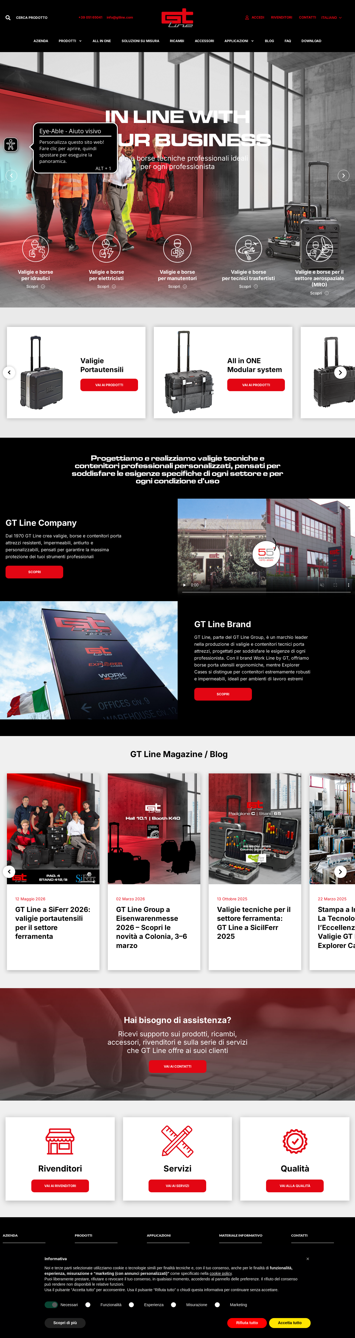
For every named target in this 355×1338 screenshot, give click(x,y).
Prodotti (70, 41)
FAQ (288, 41)
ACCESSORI (204, 41)
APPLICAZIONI (239, 41)
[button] (11, 175)
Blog (269, 41)
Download (311, 41)
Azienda (41, 41)
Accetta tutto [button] (290, 1323)
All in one (102, 41)
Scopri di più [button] (65, 1323)
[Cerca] (8, 17)
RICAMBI (177, 41)
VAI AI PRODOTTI (109, 385)
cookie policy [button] (220, 1273)
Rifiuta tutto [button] (247, 1323)
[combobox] (41, 17)
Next (340, 372)
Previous (9, 372)
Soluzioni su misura (140, 41)
